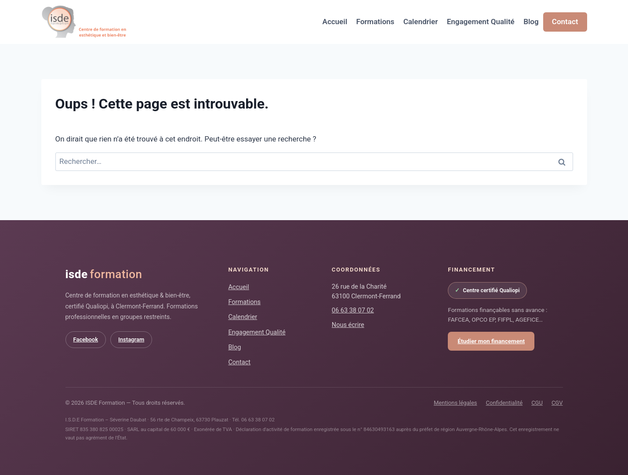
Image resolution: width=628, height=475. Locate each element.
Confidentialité (504, 402)
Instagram (131, 339)
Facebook (85, 339)
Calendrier (420, 21)
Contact (565, 21)
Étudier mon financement (491, 340)
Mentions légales (455, 402)
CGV (557, 402)
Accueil (335, 21)
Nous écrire (348, 325)
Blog (531, 21)
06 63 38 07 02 (353, 310)
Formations (375, 21)
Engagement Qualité (481, 21)
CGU (537, 402)
